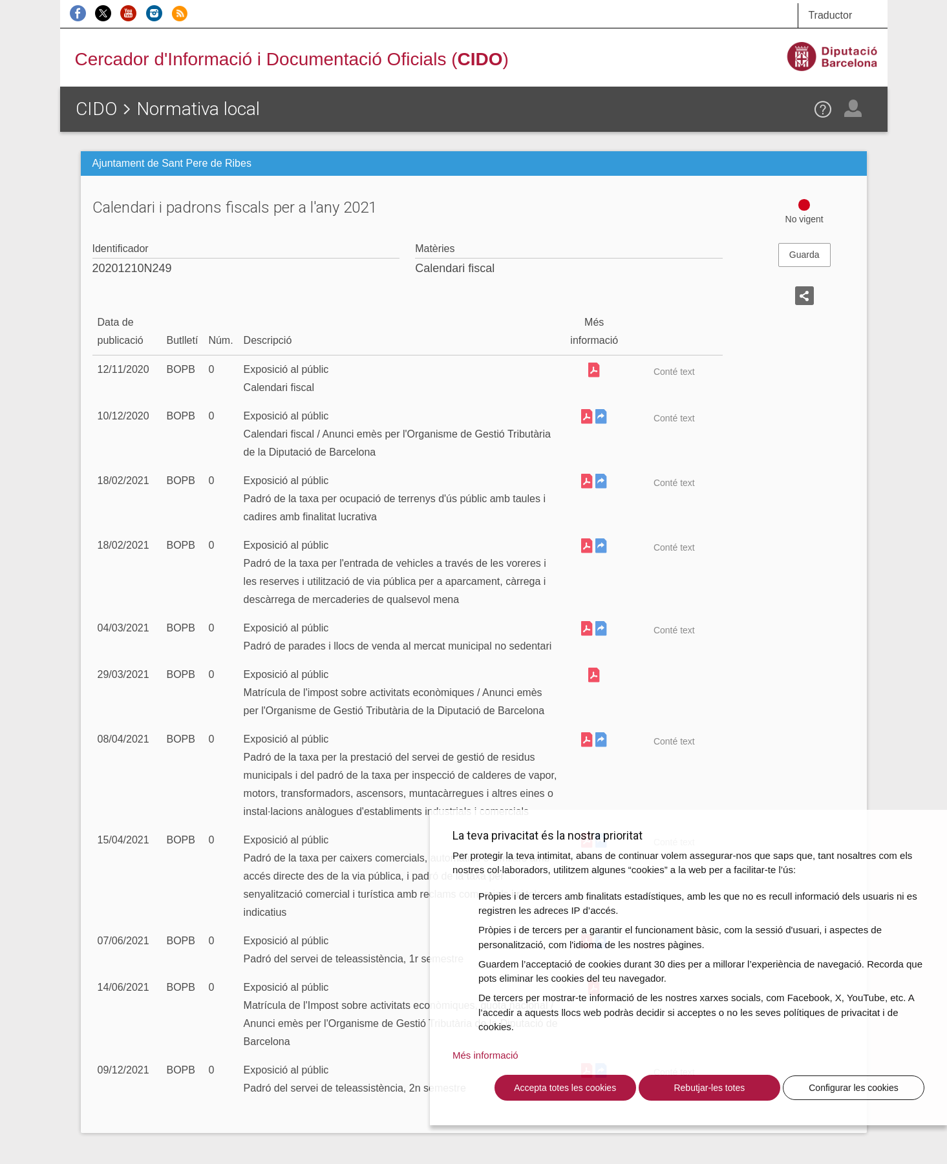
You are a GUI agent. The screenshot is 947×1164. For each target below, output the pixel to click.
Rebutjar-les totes (709, 1088)
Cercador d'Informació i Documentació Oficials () (292, 59)
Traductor (830, 15)
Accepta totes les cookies (565, 1088)
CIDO (96, 109)
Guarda (804, 254)
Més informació (485, 1055)
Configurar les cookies (854, 1088)
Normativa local (198, 109)
